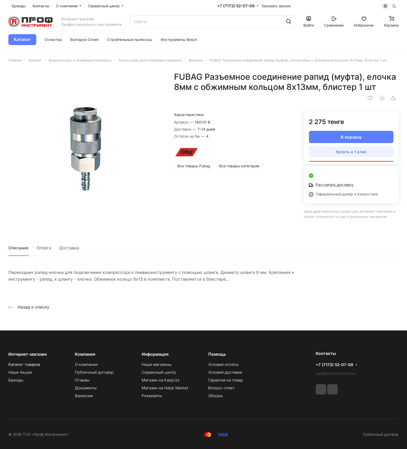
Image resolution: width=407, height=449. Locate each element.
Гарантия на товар (225, 380)
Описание (18, 247)
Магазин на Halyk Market (165, 387)
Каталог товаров (24, 364)
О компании (86, 364)
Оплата (44, 247)
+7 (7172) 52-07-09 (236, 6)
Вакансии (84, 395)
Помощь (217, 354)
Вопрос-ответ (221, 387)
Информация (155, 354)
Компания (85, 354)
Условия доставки (225, 372)
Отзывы (82, 380)
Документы (86, 387)
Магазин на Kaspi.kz (160, 380)
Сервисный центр (159, 372)
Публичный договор (94, 372)
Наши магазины (156, 364)
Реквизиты (152, 395)
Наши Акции (20, 372)
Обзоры (215, 395)
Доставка (69, 247)
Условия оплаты (223, 364)
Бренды (15, 380)
